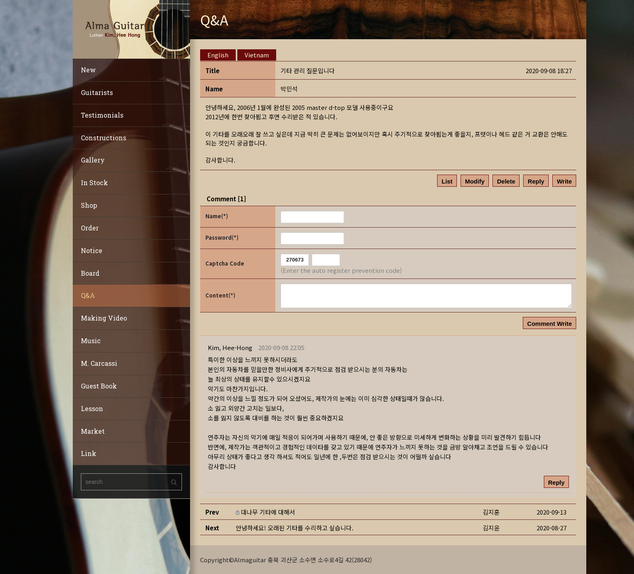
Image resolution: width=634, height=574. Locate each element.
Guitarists (97, 92)
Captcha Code (224, 263)
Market (93, 431)
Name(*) (216, 216)
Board (90, 273)
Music (91, 340)
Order (90, 228)
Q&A (88, 295)
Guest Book (99, 386)
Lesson (92, 408)
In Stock (94, 182)
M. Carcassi (99, 363)
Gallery (93, 160)
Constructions (103, 137)
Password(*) (222, 237)
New (88, 69)
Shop (89, 205)
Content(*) (220, 295)
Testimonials (102, 115)
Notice (91, 250)
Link (88, 453)
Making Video (104, 318)
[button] (230, 347)
